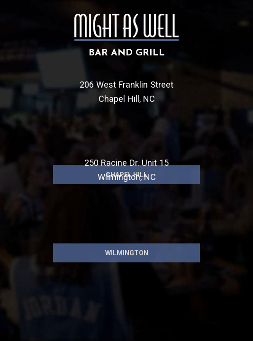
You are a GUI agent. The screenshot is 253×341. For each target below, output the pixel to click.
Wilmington (126, 283)
